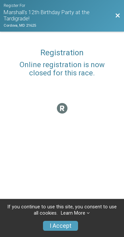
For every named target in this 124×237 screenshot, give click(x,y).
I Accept (60, 226)
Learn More (73, 213)
